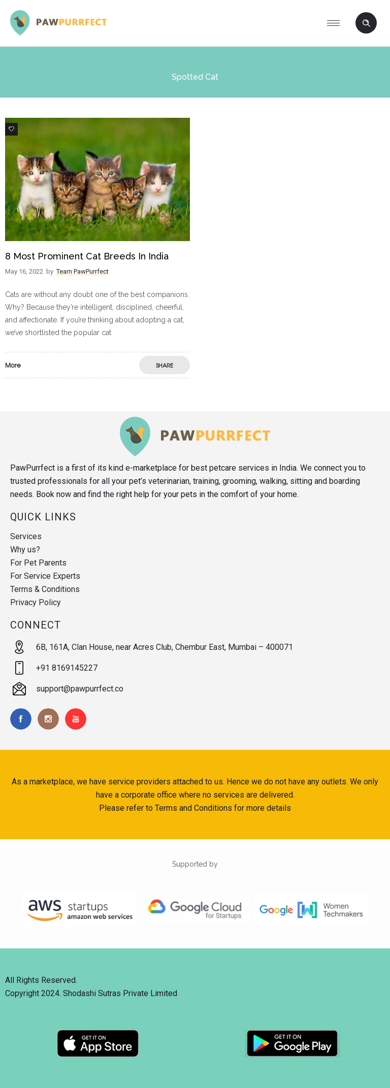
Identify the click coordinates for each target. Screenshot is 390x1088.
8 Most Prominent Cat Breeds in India (87, 256)
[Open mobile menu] (337, 23)
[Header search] (366, 23)
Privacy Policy (35, 602)
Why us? (25, 549)
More (13, 365)
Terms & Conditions (45, 589)
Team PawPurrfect (82, 271)
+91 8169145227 (67, 668)
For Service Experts (45, 576)
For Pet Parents (38, 563)
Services (26, 536)
